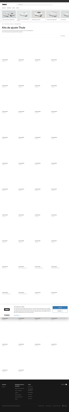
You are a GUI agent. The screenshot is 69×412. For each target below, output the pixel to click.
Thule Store (30, 398)
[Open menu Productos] (4, 8)
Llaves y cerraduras (18, 390)
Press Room (30, 394)
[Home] (9, 4)
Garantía (16, 392)
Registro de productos (19, 396)
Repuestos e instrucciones (19, 388)
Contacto (3, 386)
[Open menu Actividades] (9, 8)
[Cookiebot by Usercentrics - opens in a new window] (7, 410)
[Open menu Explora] (14, 8)
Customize (60, 405)
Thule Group (30, 396)
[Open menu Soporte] (18, 8)
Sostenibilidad (30, 392)
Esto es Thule (30, 386)
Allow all (60, 402)
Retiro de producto (18, 394)
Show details (16, 409)
